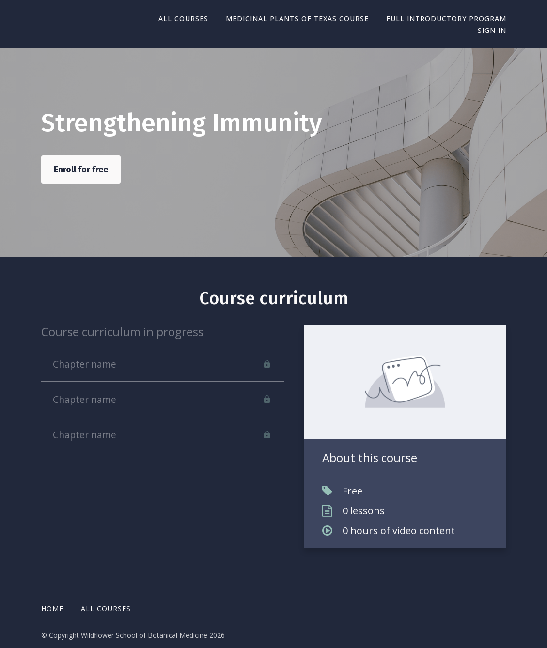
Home (52, 608)
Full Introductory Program (446, 18)
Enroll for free (81, 169)
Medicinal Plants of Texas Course (297, 18)
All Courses (183, 18)
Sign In (492, 30)
